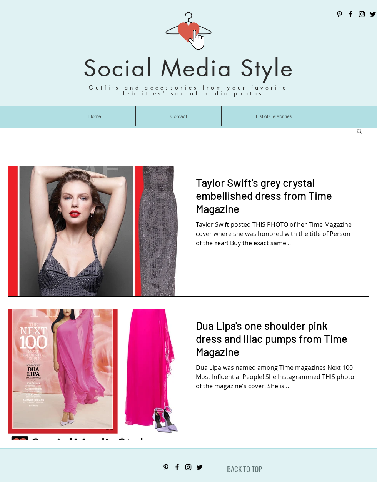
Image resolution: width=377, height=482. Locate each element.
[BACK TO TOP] (244, 468)
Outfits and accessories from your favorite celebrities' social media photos (188, 90)
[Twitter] (373, 14)
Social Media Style (188, 68)
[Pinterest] (339, 14)
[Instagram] (362, 14)
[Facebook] (351, 14)
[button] (359, 132)
